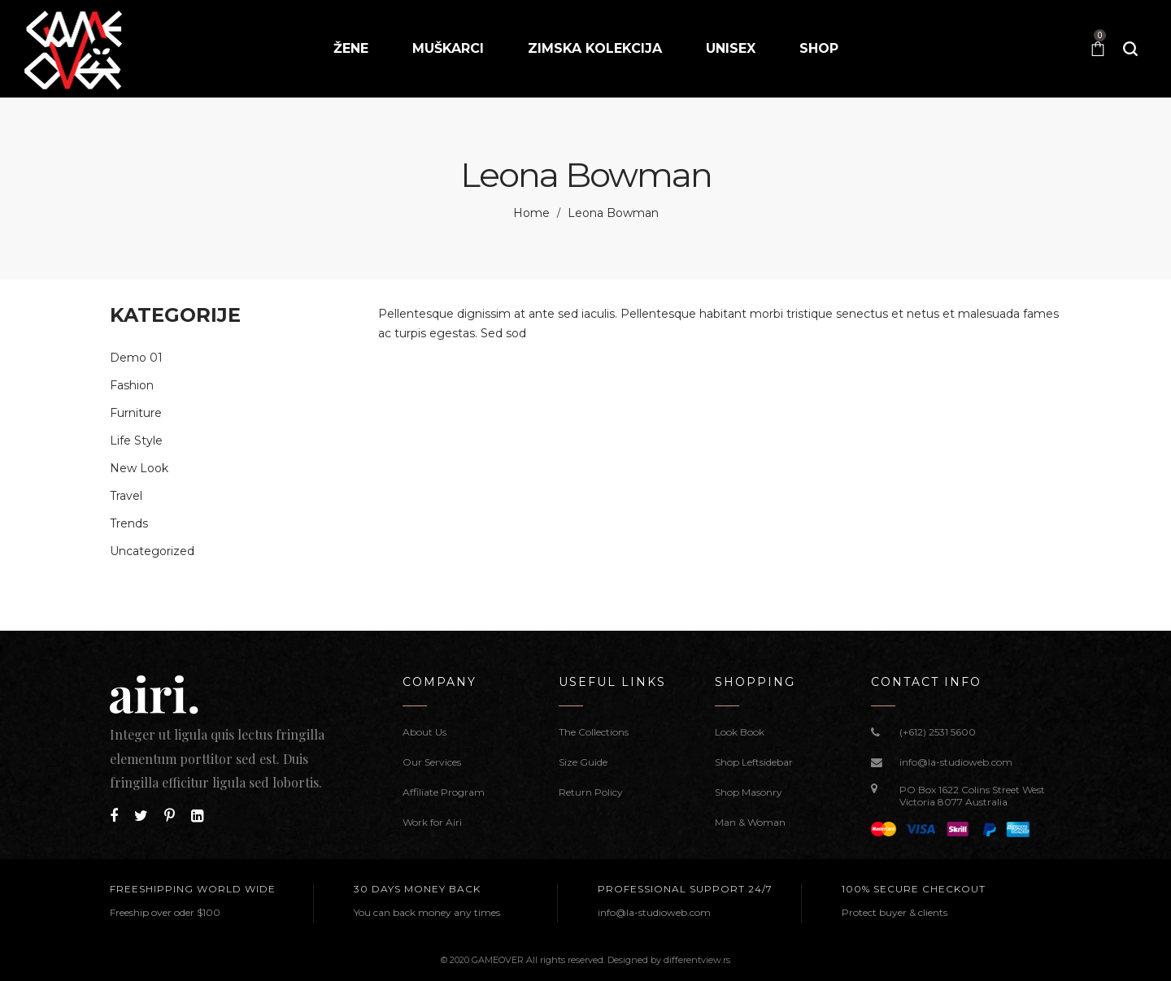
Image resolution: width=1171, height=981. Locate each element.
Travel (126, 495)
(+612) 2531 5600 (937, 732)
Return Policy (591, 792)
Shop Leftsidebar (754, 762)
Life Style (136, 440)
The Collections (594, 732)
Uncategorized (152, 551)
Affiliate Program (444, 792)
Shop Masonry (748, 792)
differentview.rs (697, 960)
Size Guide (583, 762)
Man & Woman (750, 822)
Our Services (432, 762)
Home (531, 213)
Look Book (739, 732)
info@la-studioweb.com (955, 762)
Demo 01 (136, 357)
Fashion (132, 385)
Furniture (136, 413)
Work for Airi (432, 822)
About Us (424, 732)
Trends (129, 523)
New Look (139, 468)
